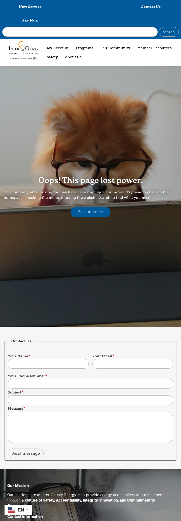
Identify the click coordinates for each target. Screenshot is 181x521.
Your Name (18, 342)
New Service (28, 7)
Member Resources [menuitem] (154, 34)
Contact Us (90, 7)
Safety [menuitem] (52, 43)
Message (15, 395)
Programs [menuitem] (84, 34)
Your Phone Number (26, 362)
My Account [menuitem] (58, 34)
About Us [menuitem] (73, 43)
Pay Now (152, 7)
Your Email (102, 342)
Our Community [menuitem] (115, 34)
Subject (14, 379)
